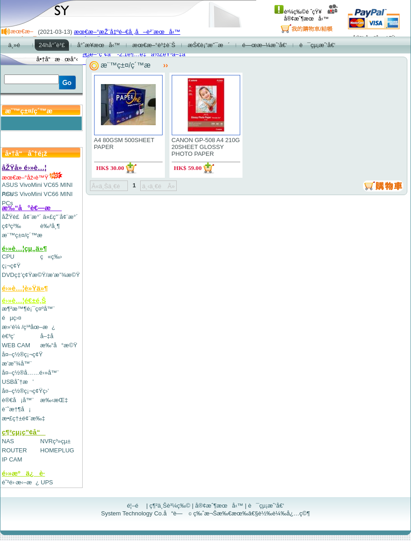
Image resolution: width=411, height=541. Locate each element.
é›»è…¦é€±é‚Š (24, 300)
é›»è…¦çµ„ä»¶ (24, 248)
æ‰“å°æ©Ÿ (58, 345)
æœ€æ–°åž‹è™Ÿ (32, 177)
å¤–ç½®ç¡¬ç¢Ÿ (22, 354)
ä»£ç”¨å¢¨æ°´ (60, 216)
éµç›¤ (11, 317)
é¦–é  (136, 505)
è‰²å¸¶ (50, 226)
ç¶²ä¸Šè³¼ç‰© (169, 505)
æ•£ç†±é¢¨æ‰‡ (23, 418)
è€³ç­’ (8, 336)
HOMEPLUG (57, 450)
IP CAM (12, 459)
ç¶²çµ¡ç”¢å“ (24, 432)
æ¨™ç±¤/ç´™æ (26, 235)
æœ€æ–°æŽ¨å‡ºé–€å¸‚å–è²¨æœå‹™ (127, 31)
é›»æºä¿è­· (23, 473)
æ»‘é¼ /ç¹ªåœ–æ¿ (28, 327)
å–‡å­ (49, 336)
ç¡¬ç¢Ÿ (11, 265)
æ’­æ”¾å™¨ (17, 363)
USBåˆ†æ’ (17, 381)
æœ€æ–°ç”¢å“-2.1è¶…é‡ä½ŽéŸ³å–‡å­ (132, 54)
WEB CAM (16, 345)
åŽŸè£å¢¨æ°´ (21, 216)
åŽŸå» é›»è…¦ (24, 167)
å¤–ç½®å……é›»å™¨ (30, 372)
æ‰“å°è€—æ (32, 208)
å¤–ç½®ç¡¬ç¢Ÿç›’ (25, 390)
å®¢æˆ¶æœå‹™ (311, 15)
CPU (8, 256)
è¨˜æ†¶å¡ (16, 409)
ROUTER (14, 450)
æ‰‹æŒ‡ (54, 400)
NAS (8, 441)
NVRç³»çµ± (55, 441)
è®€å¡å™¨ (18, 400)
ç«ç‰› (51, 256)
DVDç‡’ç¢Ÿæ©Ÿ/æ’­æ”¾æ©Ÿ (41, 274)
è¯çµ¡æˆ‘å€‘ (266, 505)
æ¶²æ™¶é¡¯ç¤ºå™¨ (28, 308)
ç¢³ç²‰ (11, 226)
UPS (47, 482)
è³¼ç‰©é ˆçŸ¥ (297, 12)
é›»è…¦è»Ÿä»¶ (25, 288)
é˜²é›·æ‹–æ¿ (20, 482)
